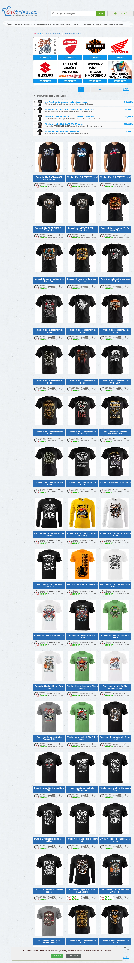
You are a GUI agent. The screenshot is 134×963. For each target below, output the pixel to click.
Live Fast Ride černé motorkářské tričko (115, 840)
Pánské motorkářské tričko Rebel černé (62, 131)
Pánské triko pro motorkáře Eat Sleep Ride (115, 229)
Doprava (26, 24)
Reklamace (108, 24)
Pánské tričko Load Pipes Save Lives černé (115, 891)
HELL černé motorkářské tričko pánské (49, 891)
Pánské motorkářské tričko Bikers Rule (115, 789)
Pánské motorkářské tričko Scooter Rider (49, 738)
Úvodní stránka (13, 24)
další (126, 89)
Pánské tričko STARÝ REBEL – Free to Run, (82, 229)
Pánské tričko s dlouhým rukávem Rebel (115, 534)
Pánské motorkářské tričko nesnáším (49, 585)
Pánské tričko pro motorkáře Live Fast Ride (49, 534)
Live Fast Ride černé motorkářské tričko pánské (66, 102)
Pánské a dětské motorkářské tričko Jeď (82, 433)
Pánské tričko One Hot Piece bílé (49, 635)
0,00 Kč (122, 13)
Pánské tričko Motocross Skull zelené (115, 636)
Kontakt (119, 24)
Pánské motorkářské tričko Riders (115, 483)
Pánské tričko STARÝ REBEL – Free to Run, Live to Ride (69, 109)
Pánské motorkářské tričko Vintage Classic (115, 687)
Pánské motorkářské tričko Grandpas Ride (115, 433)
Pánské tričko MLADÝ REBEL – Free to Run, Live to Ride (69, 117)
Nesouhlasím (73, 956)
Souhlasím (57, 956)
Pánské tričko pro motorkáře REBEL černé (82, 891)
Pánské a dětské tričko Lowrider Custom (115, 280)
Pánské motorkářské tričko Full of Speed (82, 738)
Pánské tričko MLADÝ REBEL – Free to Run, (49, 229)
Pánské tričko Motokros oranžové (82, 584)
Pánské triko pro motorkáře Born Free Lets (82, 280)
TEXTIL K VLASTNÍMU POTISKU (86, 24)
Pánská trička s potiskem (52, 34)
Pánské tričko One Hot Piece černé (82, 636)
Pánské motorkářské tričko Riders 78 (82, 840)
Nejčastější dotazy (41, 24)
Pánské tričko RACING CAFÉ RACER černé (64, 124)
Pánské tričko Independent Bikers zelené (82, 687)
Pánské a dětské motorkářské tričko (49, 331)
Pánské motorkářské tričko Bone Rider (49, 789)
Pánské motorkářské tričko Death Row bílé (115, 585)
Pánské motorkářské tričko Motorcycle (82, 789)
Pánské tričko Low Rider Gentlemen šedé (49, 942)
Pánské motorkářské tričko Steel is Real (49, 840)
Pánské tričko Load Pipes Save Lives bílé (49, 687)
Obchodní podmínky (61, 24)
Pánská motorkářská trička (72, 34)
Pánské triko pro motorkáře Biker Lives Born (49, 280)
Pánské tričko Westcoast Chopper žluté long (82, 534)
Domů (39, 34)
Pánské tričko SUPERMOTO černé (82, 177)
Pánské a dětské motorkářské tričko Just (115, 382)
